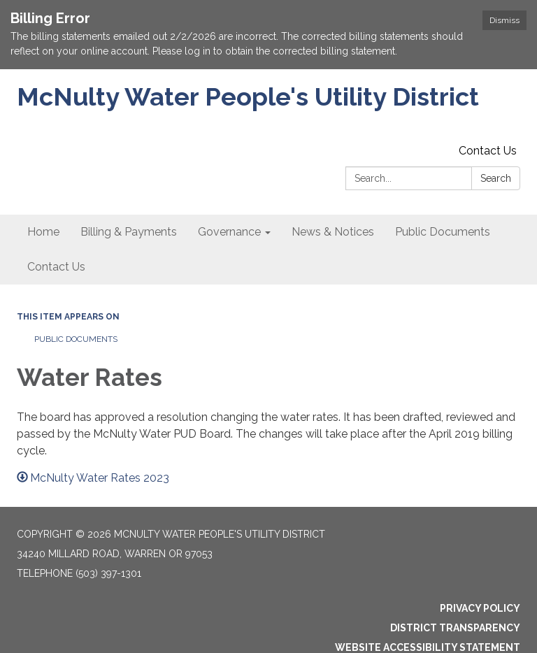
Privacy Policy (480, 608)
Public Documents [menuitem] (442, 231)
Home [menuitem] (43, 231)
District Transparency (455, 627)
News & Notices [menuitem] (333, 231)
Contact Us (488, 150)
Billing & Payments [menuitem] (128, 231)
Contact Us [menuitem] (56, 266)
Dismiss (504, 20)
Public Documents (75, 339)
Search (495, 178)
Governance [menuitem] (229, 231)
